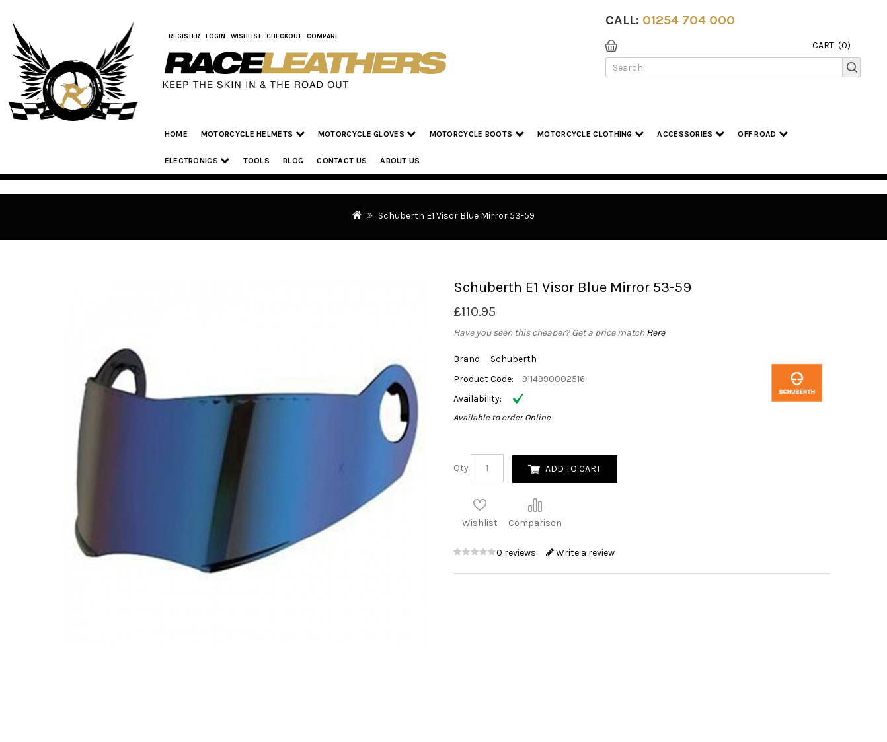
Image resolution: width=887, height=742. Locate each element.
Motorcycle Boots (477, 134)
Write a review (580, 552)
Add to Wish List (480, 505)
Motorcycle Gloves (367, 134)
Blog (293, 160)
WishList (246, 36)
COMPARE (323, 36)
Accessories (690, 134)
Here (655, 332)
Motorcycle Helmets (253, 134)
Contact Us (342, 160)
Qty (461, 468)
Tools (256, 160)
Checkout (283, 36)
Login (215, 36)
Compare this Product (535, 505)
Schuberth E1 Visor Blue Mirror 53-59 (456, 215)
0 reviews (517, 552)
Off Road (763, 134)
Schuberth (513, 359)
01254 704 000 (688, 20)
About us (400, 160)
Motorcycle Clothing (590, 134)
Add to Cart (573, 468)
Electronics (197, 160)
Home (176, 134)
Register (184, 36)
